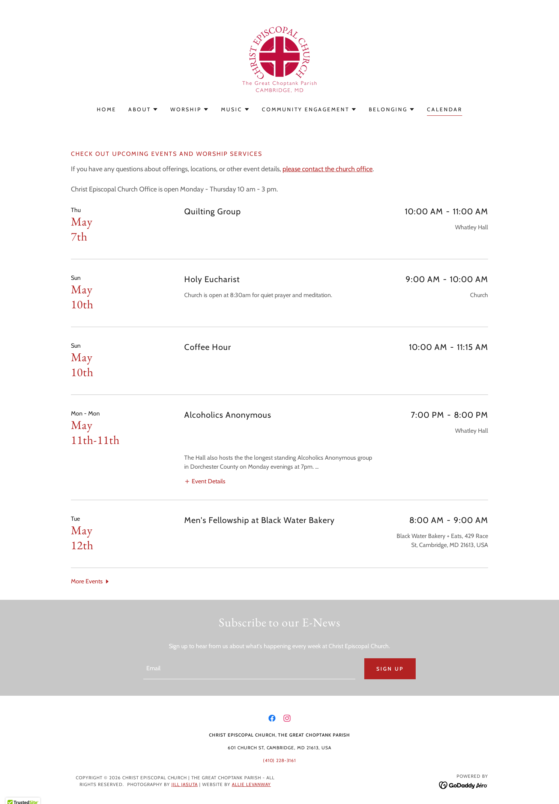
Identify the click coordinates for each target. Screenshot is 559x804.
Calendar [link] (444, 109)
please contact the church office (328, 169)
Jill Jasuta (184, 784)
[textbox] (249, 668)
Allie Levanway (251, 784)
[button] (143, 109)
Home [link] (106, 109)
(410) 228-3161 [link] (279, 760)
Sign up (390, 668)
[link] (279, 57)
